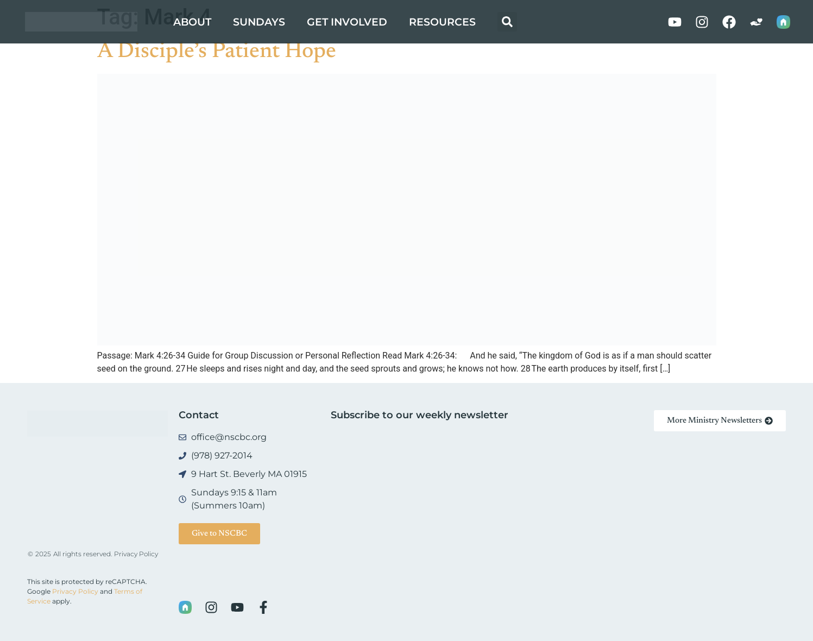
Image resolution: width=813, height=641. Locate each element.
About (192, 21)
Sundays (259, 21)
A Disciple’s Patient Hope (216, 52)
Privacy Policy (136, 554)
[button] (507, 22)
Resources (442, 21)
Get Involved (347, 21)
